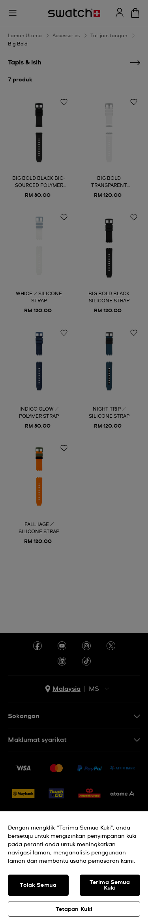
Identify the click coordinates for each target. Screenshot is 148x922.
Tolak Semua (38, 885)
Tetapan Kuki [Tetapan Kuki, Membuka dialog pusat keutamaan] (74, 909)
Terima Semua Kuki (110, 885)
